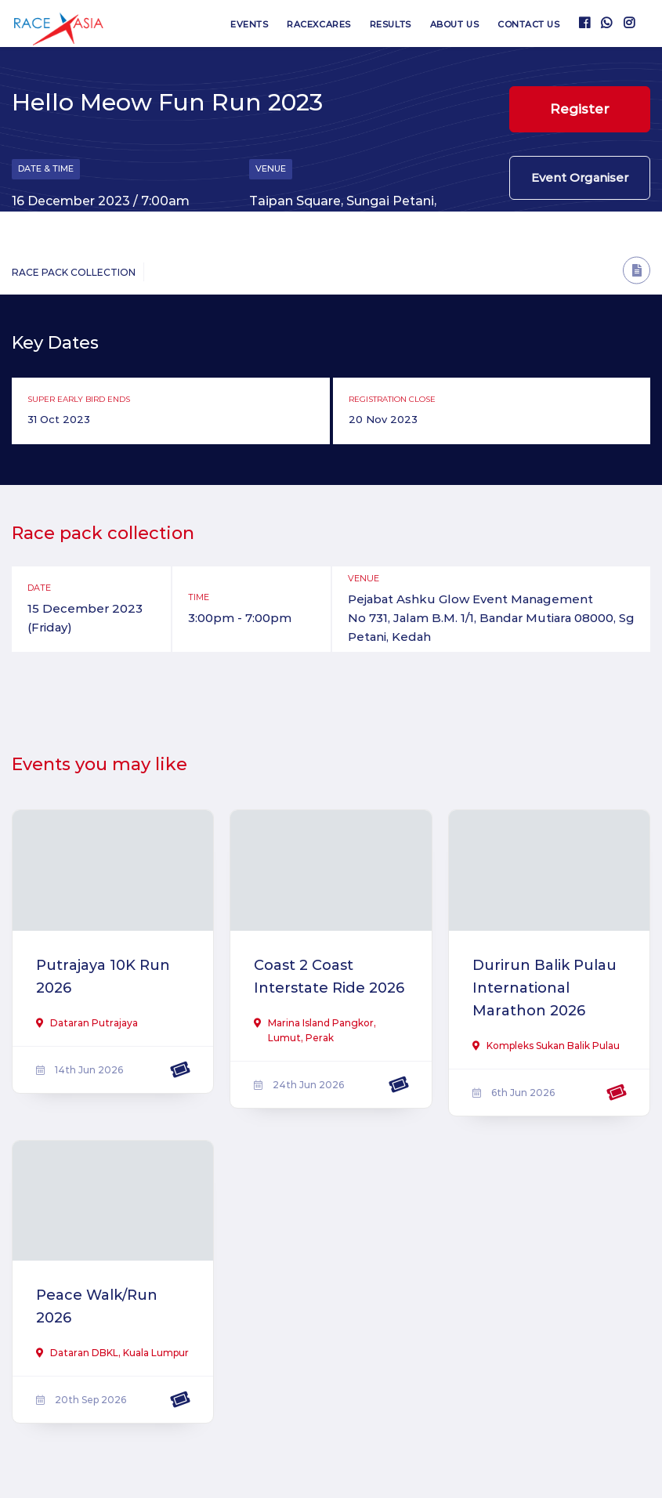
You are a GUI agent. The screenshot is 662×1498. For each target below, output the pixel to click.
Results (390, 24)
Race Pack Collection (74, 272)
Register (580, 109)
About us (454, 24)
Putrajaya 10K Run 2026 (103, 977)
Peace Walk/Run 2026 (96, 1306)
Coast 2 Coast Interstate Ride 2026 (329, 977)
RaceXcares (319, 24)
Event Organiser (579, 177)
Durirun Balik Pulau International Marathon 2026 (544, 988)
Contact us (528, 24)
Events (249, 24)
